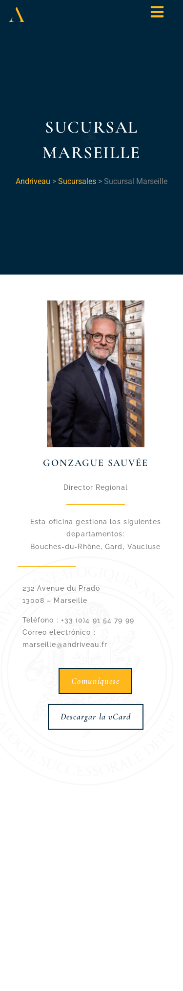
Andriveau (33, 181)
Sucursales (77, 181)
